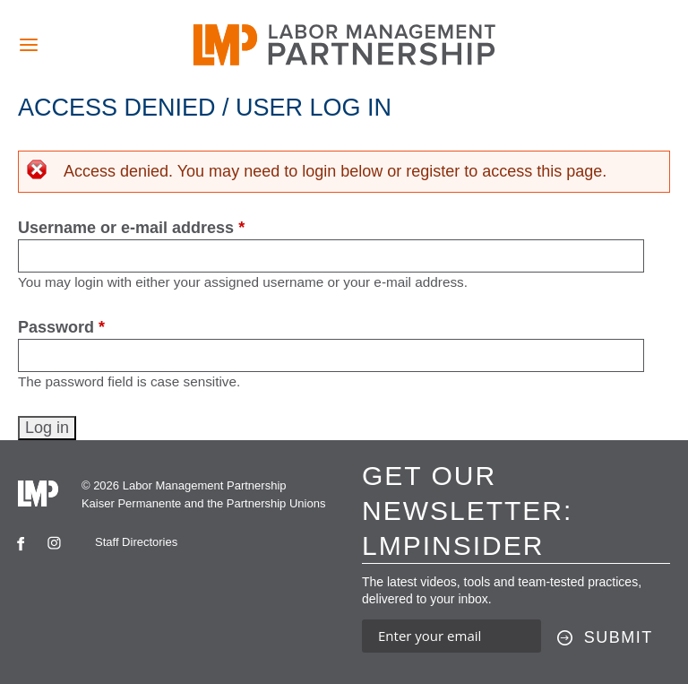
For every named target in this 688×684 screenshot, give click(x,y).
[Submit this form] (605, 638)
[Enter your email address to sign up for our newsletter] (451, 636)
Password (61, 327)
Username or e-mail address (131, 228)
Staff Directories (136, 542)
